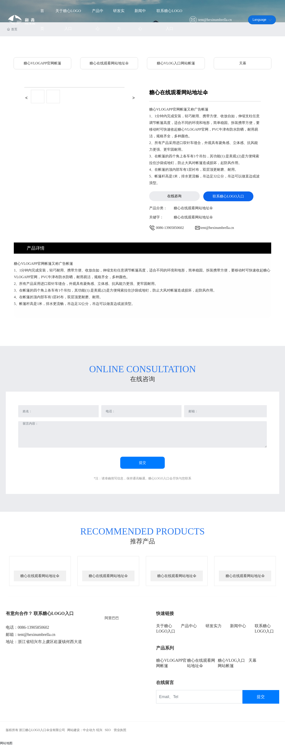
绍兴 (99, 730)
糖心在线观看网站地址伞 (109, 63)
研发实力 (214, 626)
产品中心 (189, 626)
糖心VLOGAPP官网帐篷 (42, 63)
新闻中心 (238, 626)
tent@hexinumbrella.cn (214, 20)
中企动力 (89, 730)
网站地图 (6, 743)
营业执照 (120, 730)
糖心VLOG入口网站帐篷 (176, 63)
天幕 (242, 63)
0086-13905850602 (170, 228)
